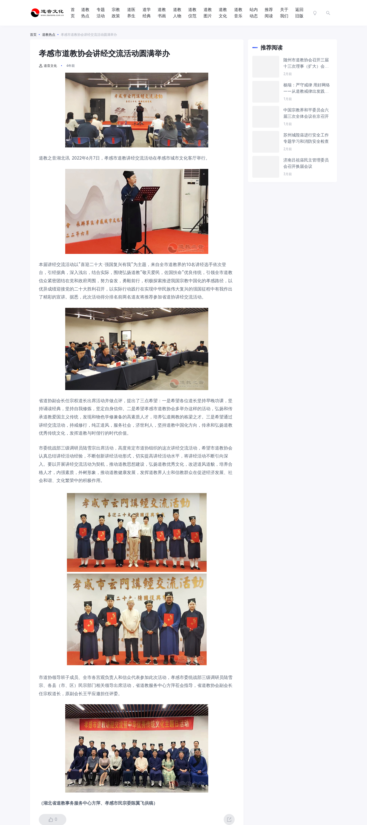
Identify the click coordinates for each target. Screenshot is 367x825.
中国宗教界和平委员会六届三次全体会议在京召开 (306, 113)
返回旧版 (299, 12)
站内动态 (254, 12)
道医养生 (131, 12)
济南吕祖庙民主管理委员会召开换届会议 (306, 163)
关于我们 (284, 12)
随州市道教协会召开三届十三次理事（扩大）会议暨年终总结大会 (306, 63)
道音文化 (48, 66)
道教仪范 (192, 12)
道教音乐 (238, 12)
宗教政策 (116, 12)
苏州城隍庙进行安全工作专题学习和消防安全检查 (306, 138)
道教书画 (162, 12)
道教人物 (177, 12)
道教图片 (208, 12)
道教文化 (223, 12)
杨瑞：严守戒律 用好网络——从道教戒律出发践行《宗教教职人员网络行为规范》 (306, 88)
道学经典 (147, 12)
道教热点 (85, 12)
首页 (73, 12)
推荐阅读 (269, 12)
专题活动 (101, 12)
